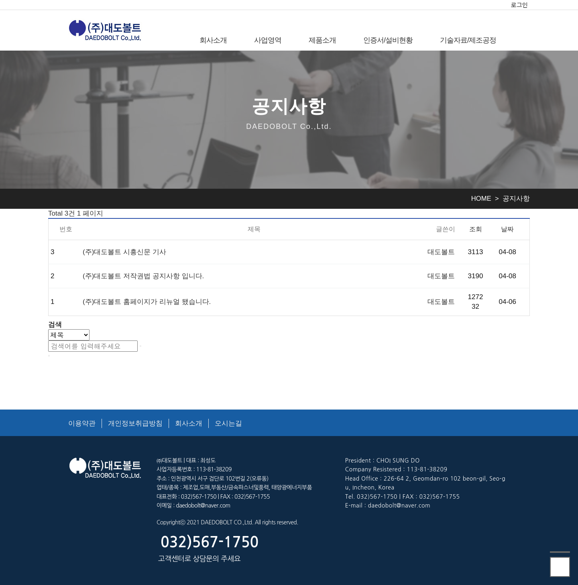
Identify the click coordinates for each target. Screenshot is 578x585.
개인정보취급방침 (135, 423)
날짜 (507, 228)
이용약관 (82, 423)
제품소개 (322, 40)
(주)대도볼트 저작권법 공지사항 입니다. (143, 276)
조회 (475, 228)
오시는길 (228, 423)
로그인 (519, 4)
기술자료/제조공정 (468, 40)
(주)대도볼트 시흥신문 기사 (124, 252)
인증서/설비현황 (388, 40)
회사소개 (213, 40)
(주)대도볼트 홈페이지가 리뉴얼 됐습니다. (147, 302)
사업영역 (267, 40)
